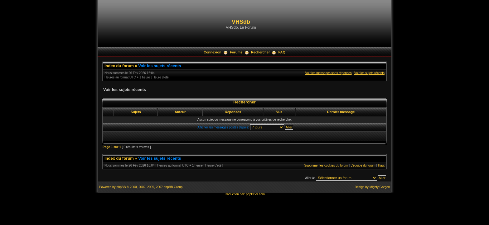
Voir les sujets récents (159, 65)
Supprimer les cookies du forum (326, 165)
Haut (381, 165)
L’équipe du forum (363, 165)
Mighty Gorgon (380, 187)
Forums (236, 52)
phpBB (121, 187)
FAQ (281, 52)
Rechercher (260, 52)
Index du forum (119, 65)
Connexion (212, 52)
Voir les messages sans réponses (328, 73)
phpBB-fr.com (255, 194)
